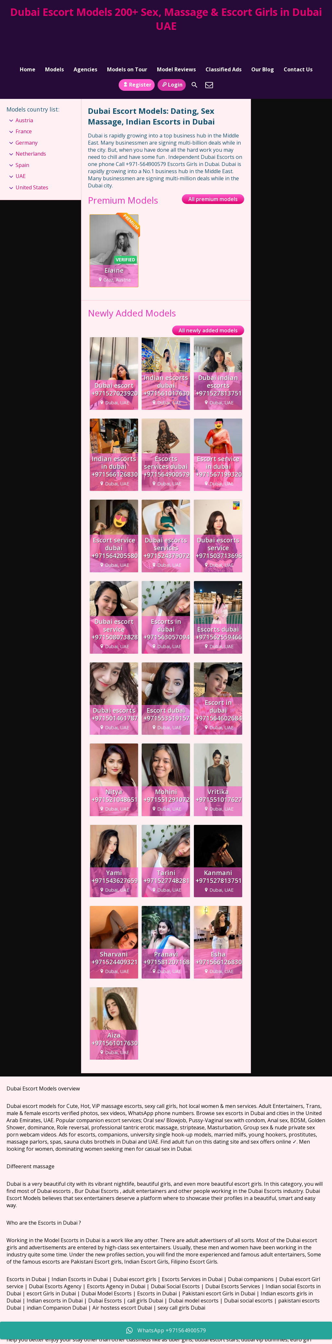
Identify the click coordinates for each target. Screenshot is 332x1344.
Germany (27, 117)
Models (54, 40)
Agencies (85, 40)
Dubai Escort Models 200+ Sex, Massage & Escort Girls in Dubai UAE (166, 19)
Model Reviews (176, 40)
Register (136, 59)
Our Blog (262, 40)
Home (27, 40)
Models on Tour (127, 40)
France (24, 106)
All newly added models (208, 305)
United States (32, 162)
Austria (24, 95)
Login (172, 59)
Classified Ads (224, 40)
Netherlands (31, 128)
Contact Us (298, 40)
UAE (21, 151)
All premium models (213, 174)
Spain (22, 140)
